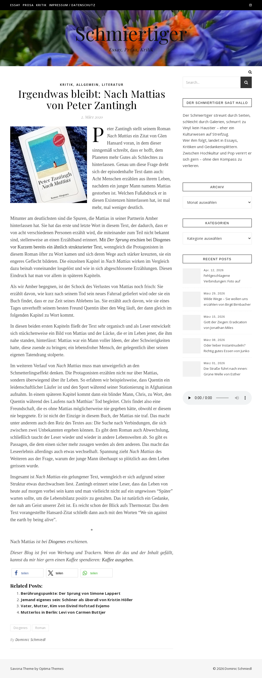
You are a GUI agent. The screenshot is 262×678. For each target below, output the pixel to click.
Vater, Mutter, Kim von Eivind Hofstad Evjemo (65, 605)
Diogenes (57, 541)
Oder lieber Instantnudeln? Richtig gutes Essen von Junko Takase (226, 348)
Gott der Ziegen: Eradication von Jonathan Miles (225, 325)
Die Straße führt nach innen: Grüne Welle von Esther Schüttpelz (225, 371)
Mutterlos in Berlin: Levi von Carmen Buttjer (63, 612)
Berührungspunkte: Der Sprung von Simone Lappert (71, 593)
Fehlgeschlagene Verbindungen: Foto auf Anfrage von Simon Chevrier (225, 278)
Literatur (113, 84)
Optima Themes (51, 668)
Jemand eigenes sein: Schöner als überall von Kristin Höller (77, 599)
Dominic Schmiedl (30, 639)
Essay (15, 5)
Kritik (41, 5)
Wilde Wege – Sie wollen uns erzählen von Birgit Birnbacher (227, 301)
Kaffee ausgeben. (118, 559)
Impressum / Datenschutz (72, 5)
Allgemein (87, 84)
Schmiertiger (131, 33)
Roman (40, 628)
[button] (27, 572)
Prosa (28, 5)
